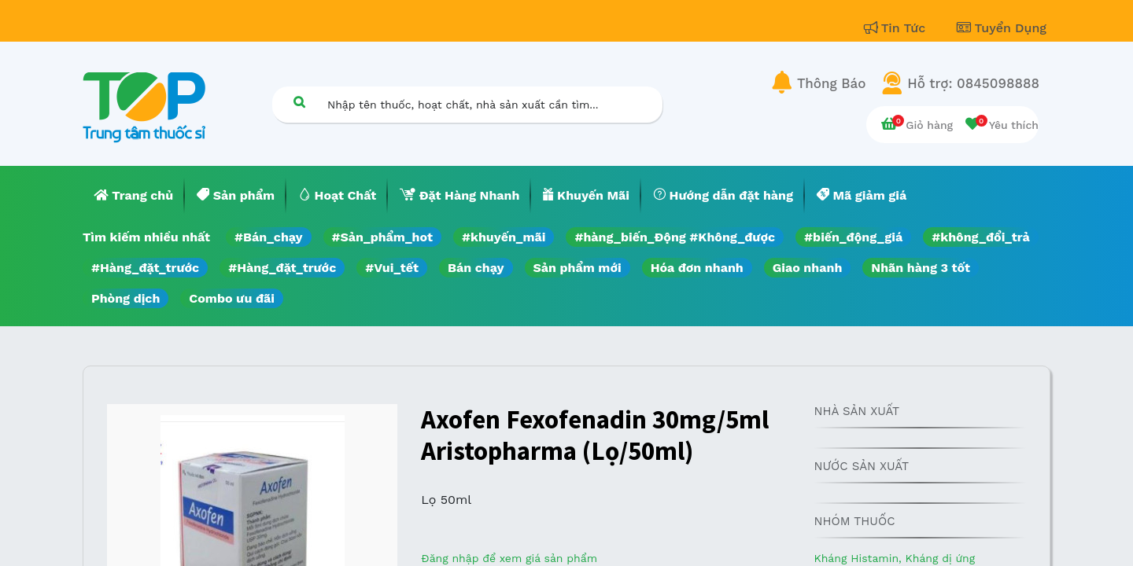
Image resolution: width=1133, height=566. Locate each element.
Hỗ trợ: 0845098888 (973, 83)
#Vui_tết (392, 267)
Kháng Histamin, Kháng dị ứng (894, 558)
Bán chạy (476, 267)
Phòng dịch (125, 298)
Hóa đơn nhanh (697, 267)
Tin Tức (897, 27)
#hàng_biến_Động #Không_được (674, 237)
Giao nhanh (808, 267)
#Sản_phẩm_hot (382, 237)
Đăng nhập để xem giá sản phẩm (509, 558)
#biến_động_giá (853, 237)
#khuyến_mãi (503, 237)
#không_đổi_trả (981, 237)
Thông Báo (831, 83)
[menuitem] (134, 196)
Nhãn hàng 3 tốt (920, 267)
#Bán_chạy (268, 237)
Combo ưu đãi (232, 298)
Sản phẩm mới (577, 267)
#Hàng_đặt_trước (145, 267)
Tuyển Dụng (1001, 27)
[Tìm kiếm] (299, 101)
